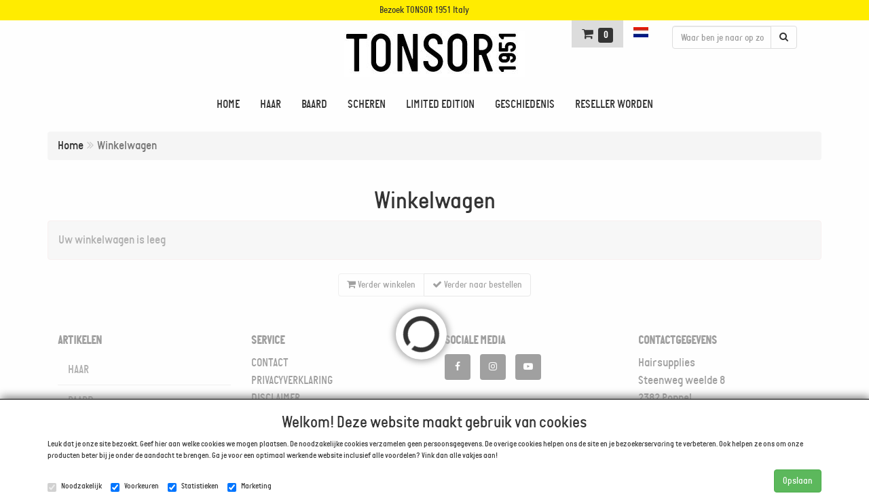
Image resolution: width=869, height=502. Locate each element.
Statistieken (193, 486)
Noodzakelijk (75, 486)
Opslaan (798, 481)
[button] (642, 32)
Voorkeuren (135, 486)
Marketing (249, 486)
